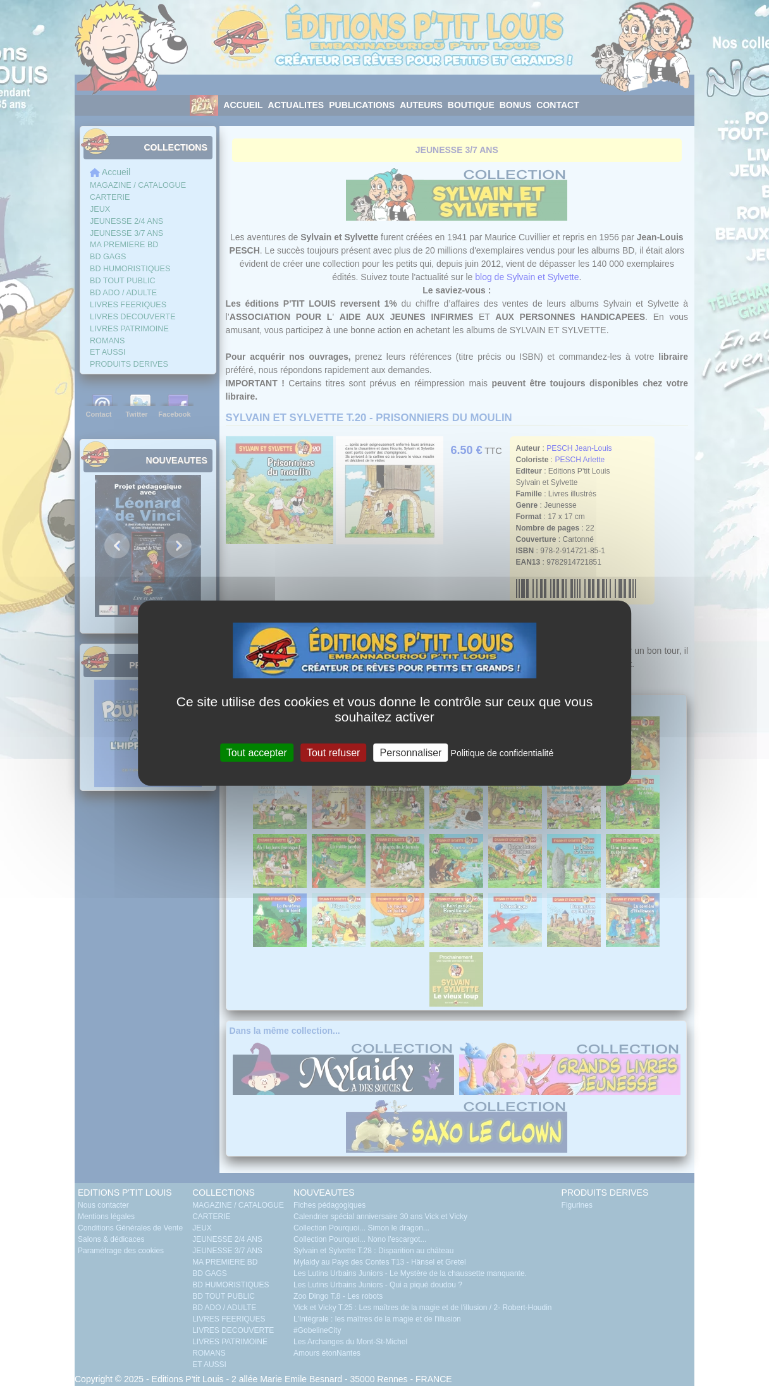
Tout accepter (256, 752)
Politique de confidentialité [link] (502, 752)
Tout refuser (333, 752)
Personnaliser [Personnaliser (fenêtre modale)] (411, 752)
